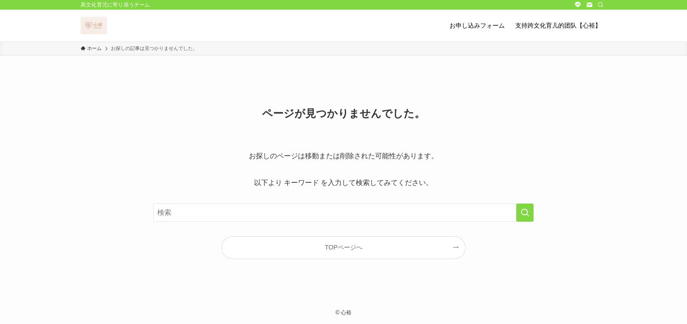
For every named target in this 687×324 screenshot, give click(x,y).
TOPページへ (343, 247)
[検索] (600, 5)
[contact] (589, 5)
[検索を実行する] (525, 212)
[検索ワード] (343, 212)
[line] (578, 5)
